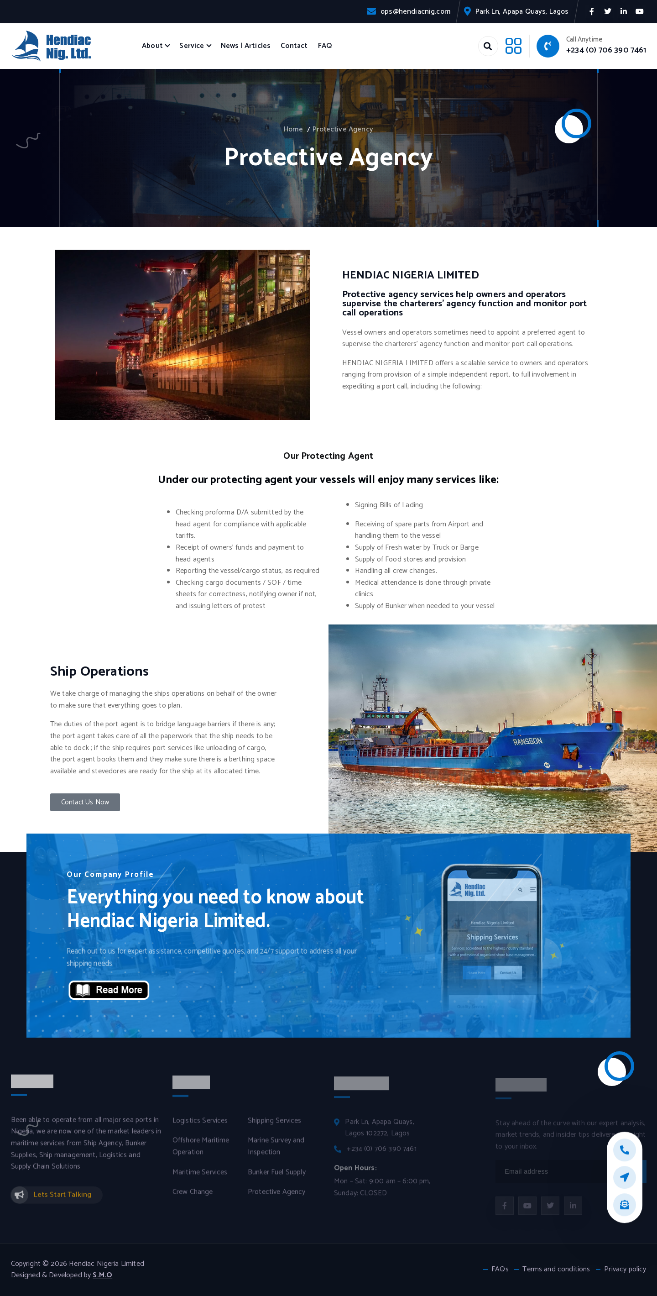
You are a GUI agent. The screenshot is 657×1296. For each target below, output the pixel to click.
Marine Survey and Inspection (276, 1152)
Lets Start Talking (63, 1200)
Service (191, 46)
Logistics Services (200, 1126)
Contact (294, 46)
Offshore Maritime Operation (200, 1152)
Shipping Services (275, 1126)
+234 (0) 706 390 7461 (606, 50)
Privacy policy (625, 1269)
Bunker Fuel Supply (277, 1178)
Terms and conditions (556, 1269)
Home (293, 129)
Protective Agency (343, 129)
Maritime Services (200, 1178)
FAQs (500, 1269)
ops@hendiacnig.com (415, 11)
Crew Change (192, 1198)
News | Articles (246, 46)
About (152, 46)
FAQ (325, 46)
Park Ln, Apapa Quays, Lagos (521, 11)
